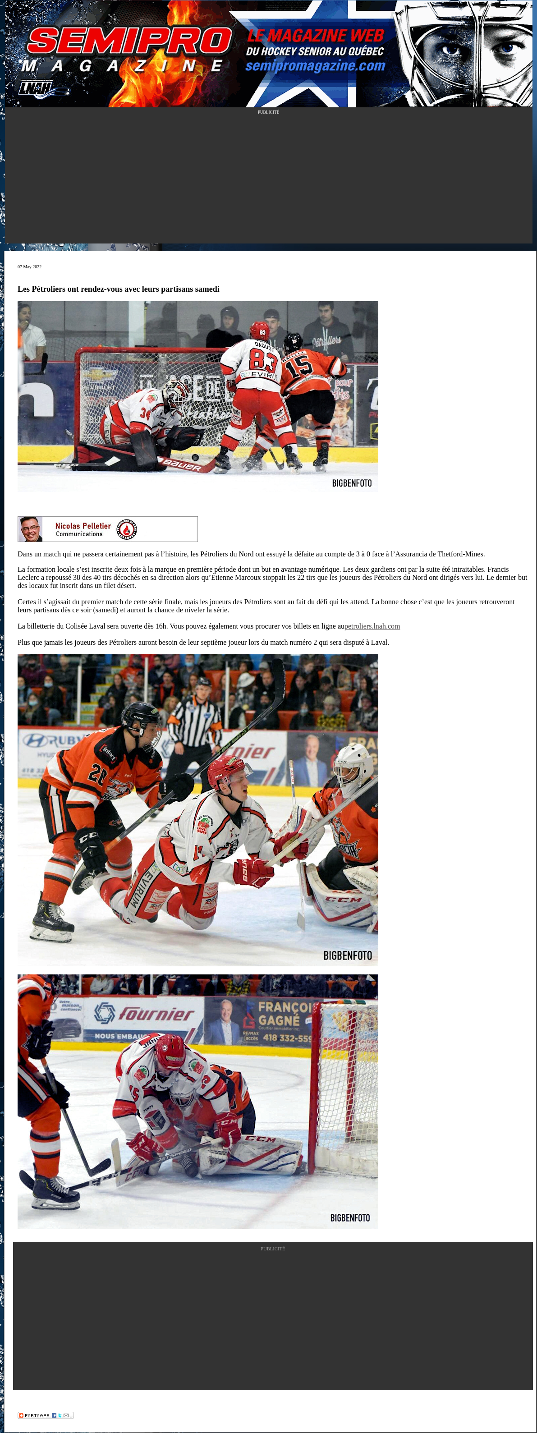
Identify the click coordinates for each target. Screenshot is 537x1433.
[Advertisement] (268, 180)
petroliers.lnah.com (372, 626)
